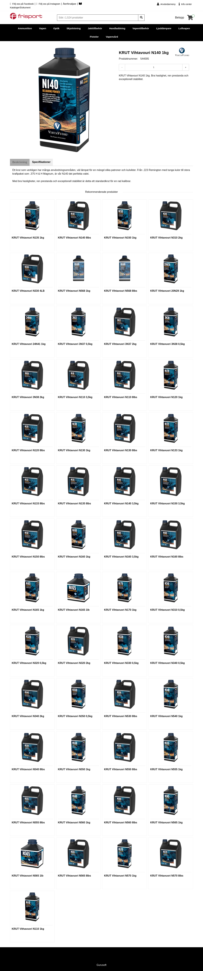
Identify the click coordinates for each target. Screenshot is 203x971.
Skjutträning (74, 28)
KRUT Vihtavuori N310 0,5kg (167, 610)
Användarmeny (166, 4)
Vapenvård (112, 36)
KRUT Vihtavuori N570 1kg (120, 875)
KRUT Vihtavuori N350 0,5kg (75, 716)
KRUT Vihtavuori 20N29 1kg (167, 291)
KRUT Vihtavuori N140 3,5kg (121, 503)
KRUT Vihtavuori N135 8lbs (74, 503)
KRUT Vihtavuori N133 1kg (166, 450)
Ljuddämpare (163, 28)
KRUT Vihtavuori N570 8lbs (166, 875)
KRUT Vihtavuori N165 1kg (28, 610)
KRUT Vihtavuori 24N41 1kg (28, 344)
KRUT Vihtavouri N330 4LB (28, 291)
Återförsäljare (70, 4)
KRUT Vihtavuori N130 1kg (74, 450)
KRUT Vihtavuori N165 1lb (74, 610)
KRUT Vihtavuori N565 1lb (27, 875)
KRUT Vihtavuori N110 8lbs (120, 397)
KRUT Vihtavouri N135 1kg (28, 237)
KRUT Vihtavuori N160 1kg (74, 556)
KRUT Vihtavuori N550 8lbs (120, 769)
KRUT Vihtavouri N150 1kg (120, 237)
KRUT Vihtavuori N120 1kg (166, 397)
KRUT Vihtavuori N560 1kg (74, 822)
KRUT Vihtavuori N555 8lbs (28, 822)
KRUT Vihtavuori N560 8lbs (120, 822)
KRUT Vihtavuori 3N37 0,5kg (75, 344)
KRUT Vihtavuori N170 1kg (120, 610)
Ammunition (25, 28)
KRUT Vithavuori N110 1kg (28, 929)
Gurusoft (101, 965)
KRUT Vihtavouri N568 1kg (74, 291)
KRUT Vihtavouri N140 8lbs (74, 237)
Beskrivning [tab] (20, 162)
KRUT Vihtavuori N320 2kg (74, 663)
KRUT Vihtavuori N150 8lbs (28, 556)
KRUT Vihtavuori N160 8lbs (166, 556)
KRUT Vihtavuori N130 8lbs (120, 450)
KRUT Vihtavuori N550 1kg (74, 769)
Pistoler (94, 36)
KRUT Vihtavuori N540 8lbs (28, 769)
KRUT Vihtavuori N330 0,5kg (121, 663)
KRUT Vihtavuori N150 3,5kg (167, 503)
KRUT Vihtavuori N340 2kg (28, 716)
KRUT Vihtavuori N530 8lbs (120, 716)
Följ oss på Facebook (22, 4)
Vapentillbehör (140, 28)
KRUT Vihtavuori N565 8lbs (74, 875)
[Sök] (98, 17)
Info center (185, 4)
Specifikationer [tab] (42, 162)
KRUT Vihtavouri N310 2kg (166, 237)
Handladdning (117, 28)
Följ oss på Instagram (48, 4)
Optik (56, 28)
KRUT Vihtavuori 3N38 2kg (28, 397)
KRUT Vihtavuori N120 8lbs (28, 450)
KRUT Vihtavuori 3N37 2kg (120, 344)
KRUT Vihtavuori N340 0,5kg (167, 663)
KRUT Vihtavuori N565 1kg (166, 822)
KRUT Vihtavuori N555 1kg (166, 769)
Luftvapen (184, 28)
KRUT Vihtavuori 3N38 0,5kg (167, 344)
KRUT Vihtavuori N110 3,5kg (75, 397)
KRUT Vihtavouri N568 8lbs (120, 291)
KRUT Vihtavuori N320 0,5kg (29, 663)
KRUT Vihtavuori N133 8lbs (28, 503)
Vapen (42, 28)
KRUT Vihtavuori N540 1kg (166, 716)
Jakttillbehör (95, 28)
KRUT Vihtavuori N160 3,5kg (121, 556)
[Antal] (153, 67)
